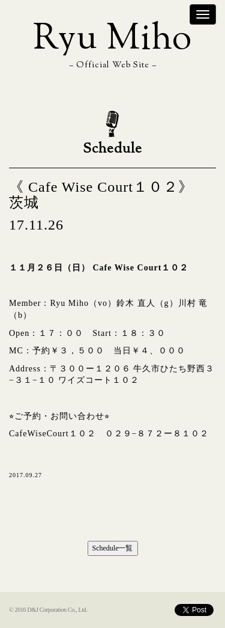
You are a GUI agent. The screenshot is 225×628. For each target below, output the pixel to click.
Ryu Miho (112, 40)
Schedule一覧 (112, 548)
